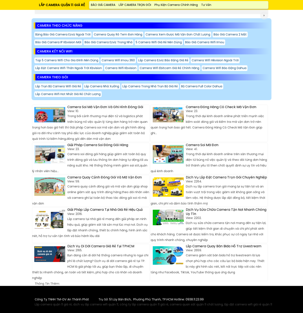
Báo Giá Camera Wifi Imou (204, 42)
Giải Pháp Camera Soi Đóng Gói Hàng (97, 145)
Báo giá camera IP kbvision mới (58, 42)
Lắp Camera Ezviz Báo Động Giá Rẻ (163, 60)
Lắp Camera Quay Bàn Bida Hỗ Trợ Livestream (223, 246)
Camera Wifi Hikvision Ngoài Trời (215, 60)
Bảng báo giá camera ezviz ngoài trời (62, 34)
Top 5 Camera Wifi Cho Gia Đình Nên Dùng (66, 60)
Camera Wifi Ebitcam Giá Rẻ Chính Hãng (169, 68)
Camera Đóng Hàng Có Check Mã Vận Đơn (221, 107)
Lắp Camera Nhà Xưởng (101, 86)
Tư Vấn (206, 5)
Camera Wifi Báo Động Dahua (224, 68)
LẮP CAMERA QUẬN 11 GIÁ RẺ (62, 5)
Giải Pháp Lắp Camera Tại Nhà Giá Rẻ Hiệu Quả (105, 210)
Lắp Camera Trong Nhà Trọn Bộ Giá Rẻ (150, 86)
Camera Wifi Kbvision (120, 68)
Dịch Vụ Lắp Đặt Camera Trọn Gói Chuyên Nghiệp (226, 177)
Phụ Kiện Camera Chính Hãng (176, 5)
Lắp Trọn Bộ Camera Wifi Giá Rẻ (58, 86)
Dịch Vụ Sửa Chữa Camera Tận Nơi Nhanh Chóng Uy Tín (226, 212)
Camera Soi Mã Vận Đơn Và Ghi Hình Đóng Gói (105, 107)
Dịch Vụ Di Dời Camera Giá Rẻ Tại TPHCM (100, 246)
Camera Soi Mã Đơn (202, 145)
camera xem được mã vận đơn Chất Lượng (178, 34)
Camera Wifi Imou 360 (118, 60)
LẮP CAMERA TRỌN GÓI (135, 5)
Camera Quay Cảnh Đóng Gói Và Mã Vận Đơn (104, 177)
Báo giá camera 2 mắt (230, 34)
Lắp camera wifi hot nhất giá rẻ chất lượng (68, 94)
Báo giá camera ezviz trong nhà (108, 42)
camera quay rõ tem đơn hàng (118, 34)
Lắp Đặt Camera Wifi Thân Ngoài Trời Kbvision (68, 68)
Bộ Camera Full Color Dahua (201, 86)
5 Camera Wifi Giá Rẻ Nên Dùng (159, 42)
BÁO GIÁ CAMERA (103, 5)
